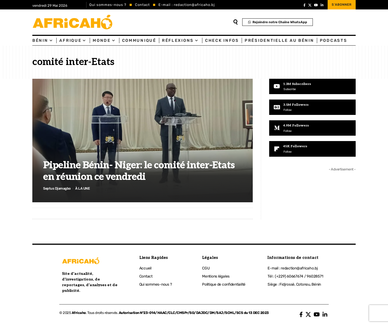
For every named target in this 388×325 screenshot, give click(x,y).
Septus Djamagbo (57, 188)
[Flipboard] (312, 149)
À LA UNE (82, 188)
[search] (235, 22)
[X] (310, 5)
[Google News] (312, 107)
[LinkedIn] (322, 5)
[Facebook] (304, 5)
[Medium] (312, 128)
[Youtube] (312, 86)
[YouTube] (316, 5)
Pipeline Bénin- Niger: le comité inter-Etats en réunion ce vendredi (139, 171)
